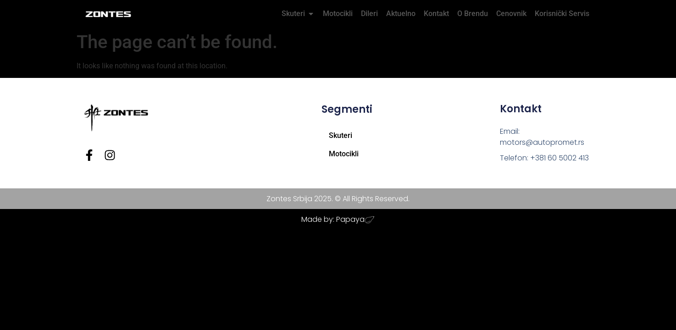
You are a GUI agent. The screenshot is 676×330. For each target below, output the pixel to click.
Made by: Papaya (333, 219)
